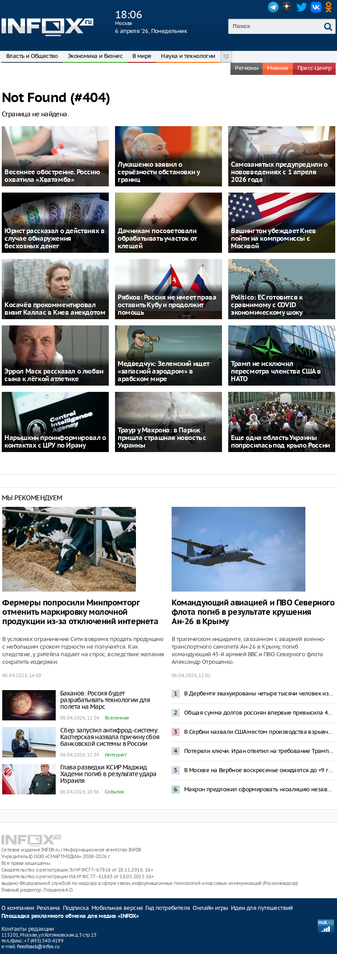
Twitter (301, 7)
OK (330, 7)
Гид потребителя (167, 908)
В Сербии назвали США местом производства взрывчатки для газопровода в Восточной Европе (259, 731)
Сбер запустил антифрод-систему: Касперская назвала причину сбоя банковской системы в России (109, 737)
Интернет (115, 755)
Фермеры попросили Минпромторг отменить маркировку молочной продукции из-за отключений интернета (80, 612)
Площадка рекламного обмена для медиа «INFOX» (70, 916)
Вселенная (117, 718)
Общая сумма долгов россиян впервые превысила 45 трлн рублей (259, 712)
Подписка (76, 908)
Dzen (287, 7)
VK (316, 7)
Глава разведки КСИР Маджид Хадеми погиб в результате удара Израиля (108, 774)
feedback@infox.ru (38, 946)
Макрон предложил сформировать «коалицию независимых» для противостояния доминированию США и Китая (259, 789)
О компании (17, 908)
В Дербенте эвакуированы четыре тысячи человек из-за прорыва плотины (259, 693)
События (114, 792)
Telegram (273, 7)
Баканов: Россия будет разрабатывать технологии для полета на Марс (105, 700)
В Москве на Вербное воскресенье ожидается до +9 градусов (259, 770)
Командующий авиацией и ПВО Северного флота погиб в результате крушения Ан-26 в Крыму (253, 612)
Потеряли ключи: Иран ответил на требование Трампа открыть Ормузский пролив (259, 751)
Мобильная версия (117, 908)
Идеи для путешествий (262, 908)
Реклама (48, 908)
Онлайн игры (210, 908)
